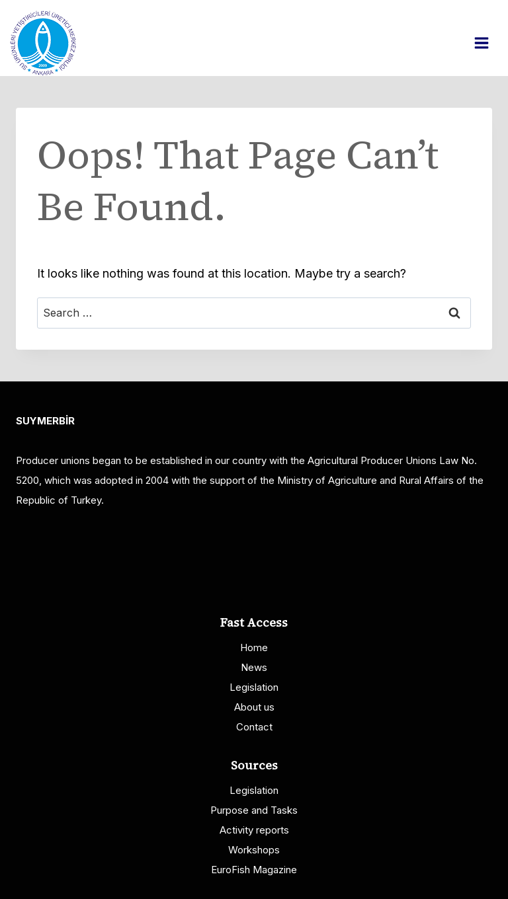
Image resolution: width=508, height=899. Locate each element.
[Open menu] (488, 42)
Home (254, 647)
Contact (254, 727)
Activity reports (254, 830)
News (254, 667)
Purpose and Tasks (254, 810)
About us (254, 707)
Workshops (254, 849)
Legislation (254, 687)
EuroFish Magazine (254, 869)
